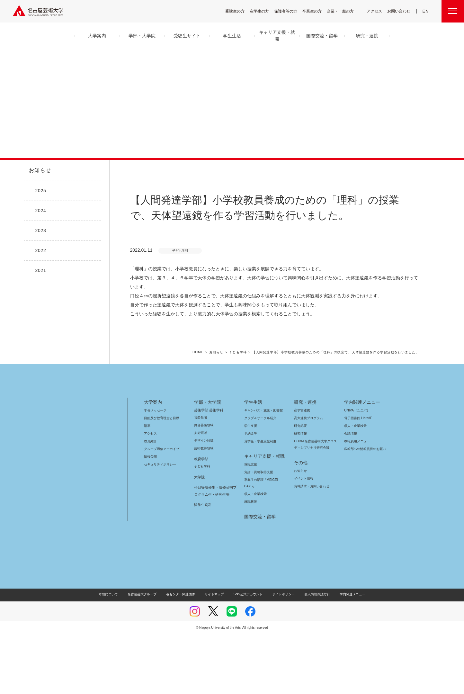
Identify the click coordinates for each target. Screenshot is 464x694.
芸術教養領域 (203, 508)
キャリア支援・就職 (262, 516)
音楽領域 (200, 477)
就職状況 (250, 561)
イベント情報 (303, 538)
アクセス (376, 11)
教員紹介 (150, 501)
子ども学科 (250, 412)
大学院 (199, 536)
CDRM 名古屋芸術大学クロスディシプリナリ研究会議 (315, 504)
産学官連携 (302, 470)
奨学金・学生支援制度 (259, 501)
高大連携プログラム (307, 477)
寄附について (113, 654)
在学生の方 (263, 11)
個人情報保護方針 (313, 654)
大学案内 (153, 462)
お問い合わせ (399, 11)
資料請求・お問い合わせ (310, 546)
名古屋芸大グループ (146, 654)
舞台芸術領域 (203, 484)
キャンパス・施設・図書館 (261, 470)
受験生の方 (239, 11)
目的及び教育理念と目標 (161, 477)
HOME (211, 412)
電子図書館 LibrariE (358, 477)
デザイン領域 (203, 500)
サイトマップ (216, 654)
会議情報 (350, 493)
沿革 (147, 485)
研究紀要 (300, 485)
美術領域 (200, 492)
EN (426, 11)
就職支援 (250, 524)
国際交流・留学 (258, 576)
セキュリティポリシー (158, 524)
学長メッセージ (154, 470)
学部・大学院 (206, 462)
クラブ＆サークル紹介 (259, 477)
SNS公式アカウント (247, 654)
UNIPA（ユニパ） (354, 470)
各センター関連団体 (184, 654)
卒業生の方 (316, 11)
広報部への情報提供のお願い (365, 508)
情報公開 (150, 516)
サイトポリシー (280, 654)
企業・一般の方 (343, 11)
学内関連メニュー (361, 462)
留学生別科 (203, 564)
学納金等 (250, 493)
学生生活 (253, 462)
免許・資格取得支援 (258, 531)
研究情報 (300, 493)
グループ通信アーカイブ (160, 508)
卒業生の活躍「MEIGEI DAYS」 (264, 539)
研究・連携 (304, 462)
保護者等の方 (289, 11)
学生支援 (250, 485)
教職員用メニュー (356, 501)
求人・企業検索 (254, 553)
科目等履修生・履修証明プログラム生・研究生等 (214, 551)
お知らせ (39, 170)
